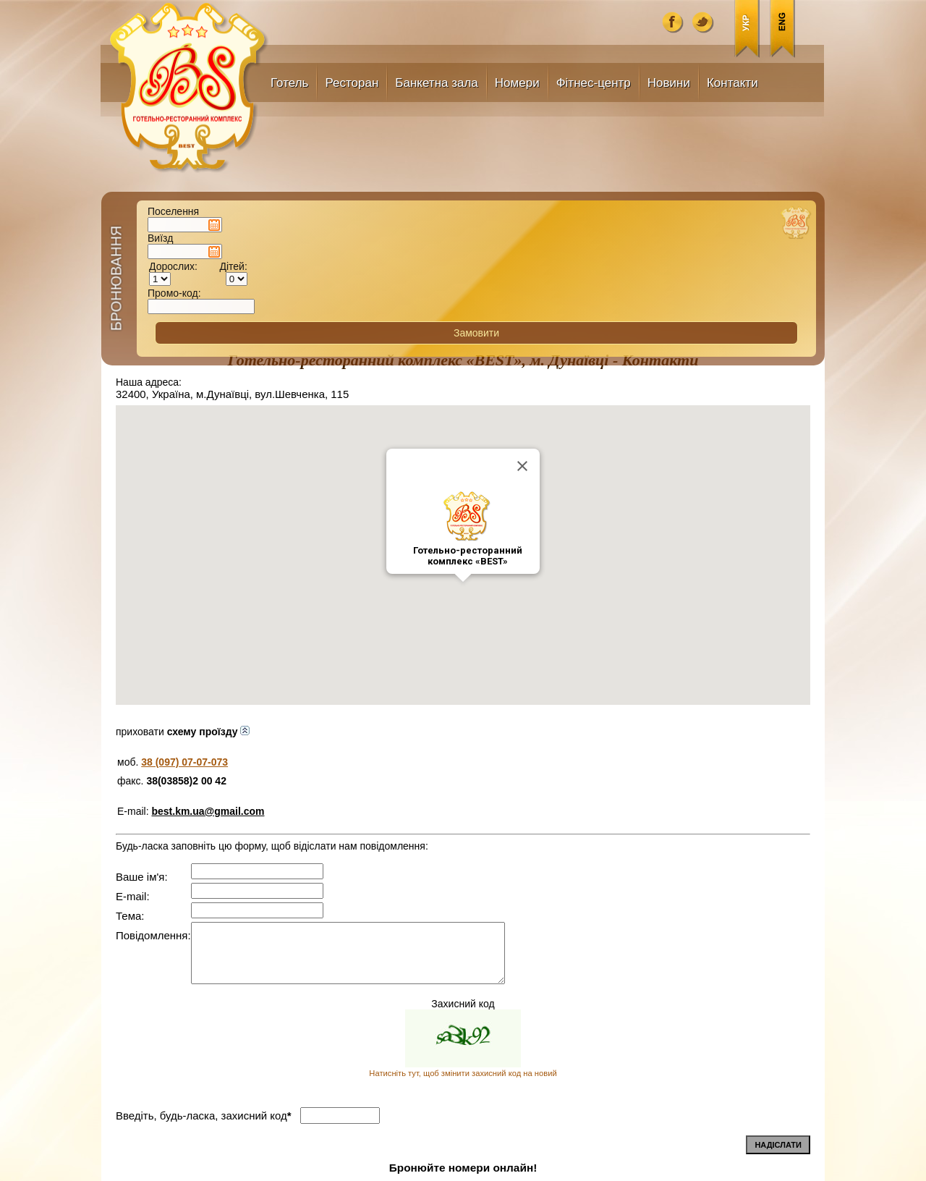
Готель (289, 83)
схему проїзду (208, 514)
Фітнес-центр (593, 83)
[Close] (522, 248)
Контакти (732, 83)
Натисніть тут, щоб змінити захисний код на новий (462, 855)
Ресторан (351, 83)
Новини (668, 83)
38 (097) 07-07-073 (184, 544)
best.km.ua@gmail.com (207, 593)
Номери (517, 83)
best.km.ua (203, 1166)
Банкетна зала (436, 83)
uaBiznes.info (670, 1166)
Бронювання (87, 150)
